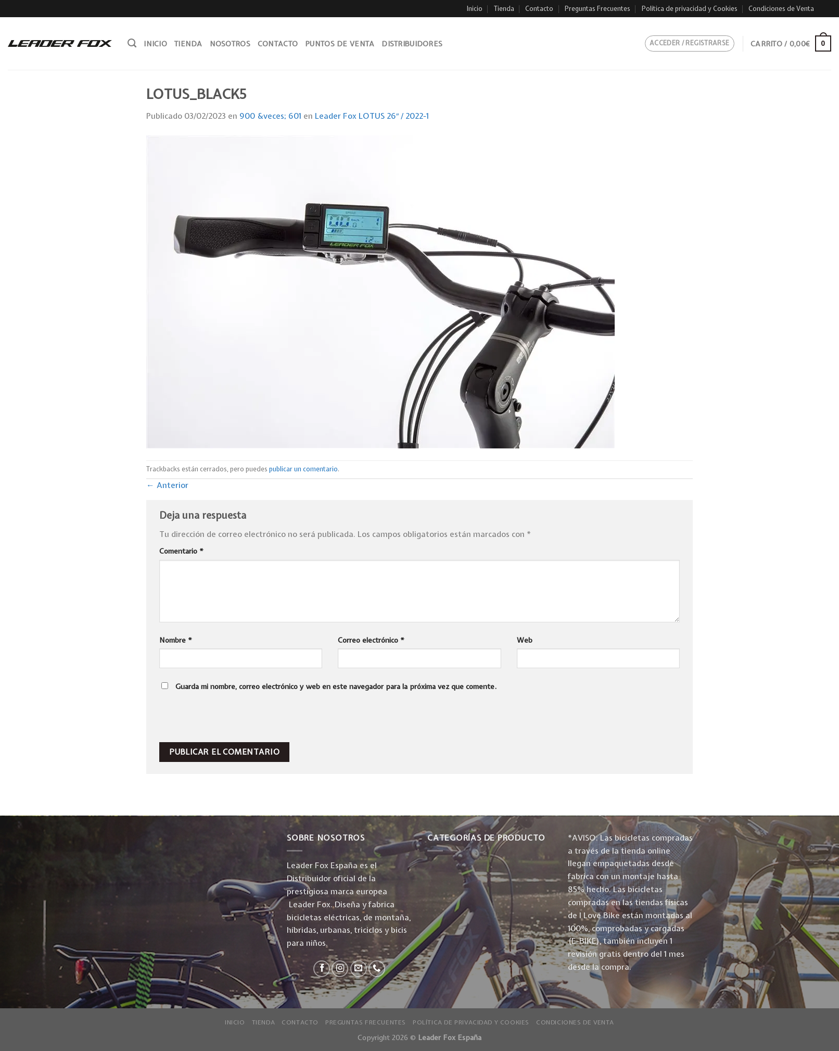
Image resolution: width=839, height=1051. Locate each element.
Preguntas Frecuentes (597, 8)
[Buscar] (132, 43)
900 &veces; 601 (270, 115)
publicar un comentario (303, 469)
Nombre (175, 640)
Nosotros (230, 43)
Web (524, 640)
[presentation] (230, 720)
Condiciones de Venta (781, 8)
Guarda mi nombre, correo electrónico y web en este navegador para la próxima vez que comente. (336, 686)
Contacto (539, 8)
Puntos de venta (339, 43)
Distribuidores (412, 43)
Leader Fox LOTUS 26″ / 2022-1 (372, 115)
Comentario (181, 551)
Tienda (504, 8)
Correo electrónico (371, 640)
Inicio (474, 8)
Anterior (167, 485)
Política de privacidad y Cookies (690, 8)
